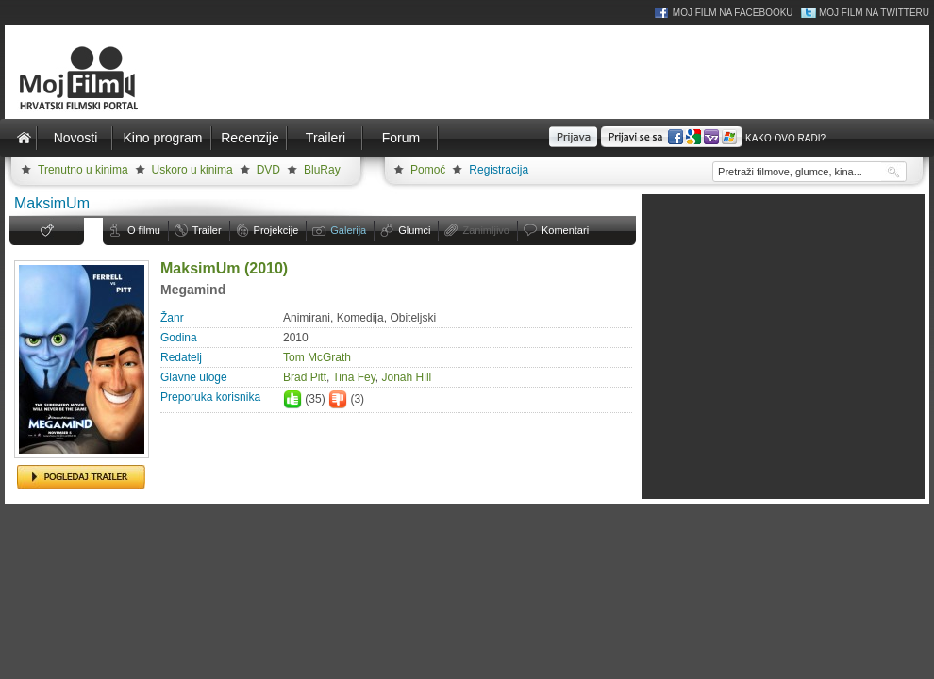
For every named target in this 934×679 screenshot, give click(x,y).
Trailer (207, 230)
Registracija (498, 169)
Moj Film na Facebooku (733, 13)
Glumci (414, 230)
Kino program (162, 137)
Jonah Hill (407, 377)
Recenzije (249, 137)
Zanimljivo (485, 230)
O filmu (143, 230)
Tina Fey (353, 377)
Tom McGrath (317, 357)
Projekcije (276, 230)
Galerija (348, 230)
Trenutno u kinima (83, 169)
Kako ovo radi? (785, 138)
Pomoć (427, 169)
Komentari (565, 230)
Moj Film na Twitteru (874, 13)
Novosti (76, 137)
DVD (268, 169)
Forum (401, 137)
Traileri (325, 137)
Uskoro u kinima (192, 169)
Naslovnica (23, 138)
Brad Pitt (304, 377)
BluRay (322, 169)
